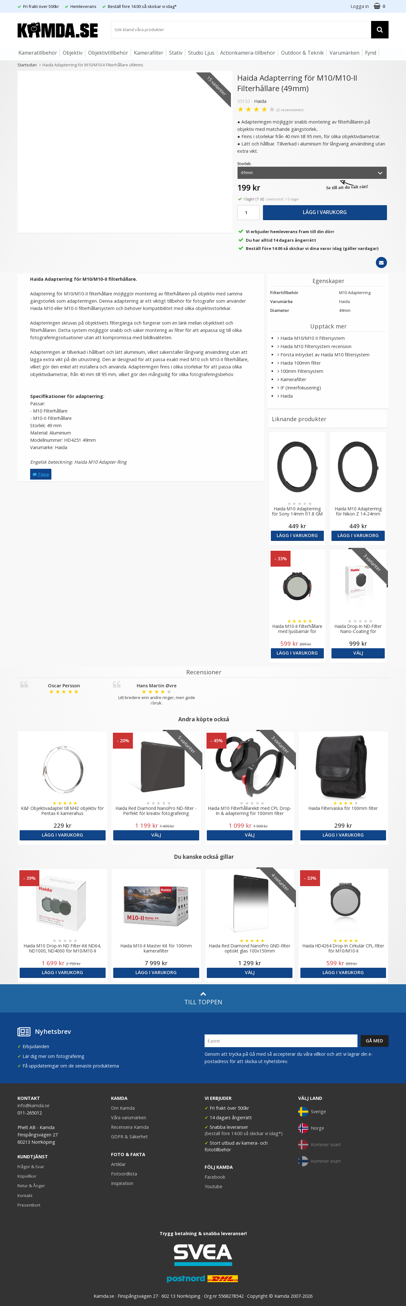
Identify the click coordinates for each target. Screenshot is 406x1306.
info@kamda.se (33, 1105)
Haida (260, 101)
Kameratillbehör (37, 52)
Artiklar (118, 1164)
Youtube (213, 1186)
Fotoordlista (124, 1174)
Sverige (312, 1112)
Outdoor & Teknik (302, 52)
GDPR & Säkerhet (129, 1137)
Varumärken (344, 52)
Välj (358, 653)
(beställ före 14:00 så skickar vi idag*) (244, 1133)
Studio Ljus (201, 52)
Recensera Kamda (130, 1127)
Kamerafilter (148, 52)
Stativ (175, 52)
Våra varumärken (128, 1117)
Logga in (359, 6)
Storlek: (244, 163)
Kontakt (24, 1195)
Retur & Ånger (31, 1185)
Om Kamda (123, 1108)
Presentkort (28, 1205)
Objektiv (72, 52)
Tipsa (41, 474)
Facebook (215, 1177)
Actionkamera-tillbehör (247, 52)
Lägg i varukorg (325, 212)
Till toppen (203, 998)
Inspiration (122, 1183)
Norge (311, 1128)
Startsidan (27, 65)
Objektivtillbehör (108, 52)
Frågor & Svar (30, 1166)
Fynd (370, 52)
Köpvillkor (26, 1176)
